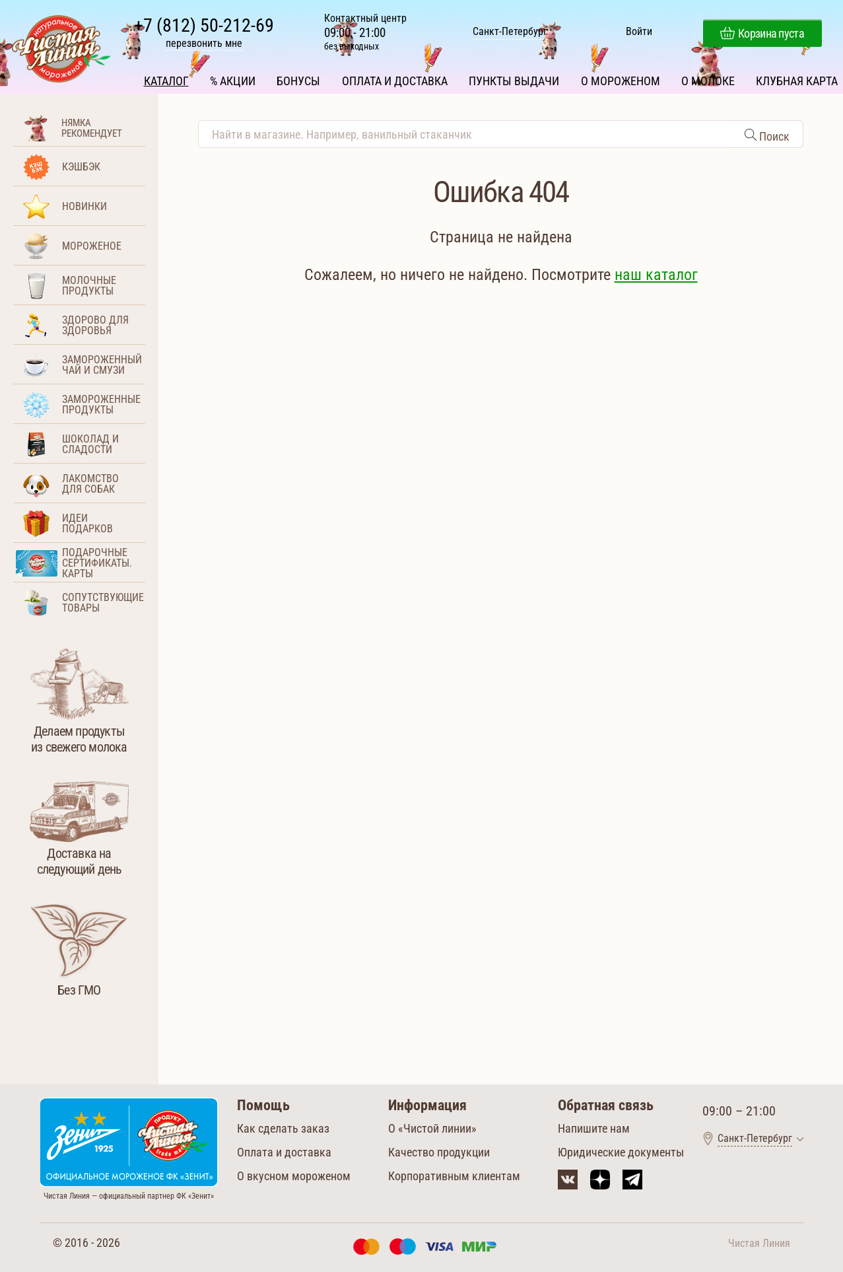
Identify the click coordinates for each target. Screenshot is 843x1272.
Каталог (167, 78)
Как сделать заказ (283, 1127)
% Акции (234, 78)
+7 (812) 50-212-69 (205, 27)
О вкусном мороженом (294, 1175)
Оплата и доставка (395, 78)
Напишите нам (594, 1127)
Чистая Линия (759, 1242)
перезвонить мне (205, 44)
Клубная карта (795, 78)
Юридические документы (621, 1151)
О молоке (706, 78)
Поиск (773, 135)
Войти (638, 33)
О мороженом (619, 78)
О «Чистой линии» (432, 1127)
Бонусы (299, 78)
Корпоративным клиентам (454, 1175)
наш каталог (656, 273)
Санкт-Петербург (510, 33)
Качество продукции (439, 1151)
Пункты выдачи (514, 78)
